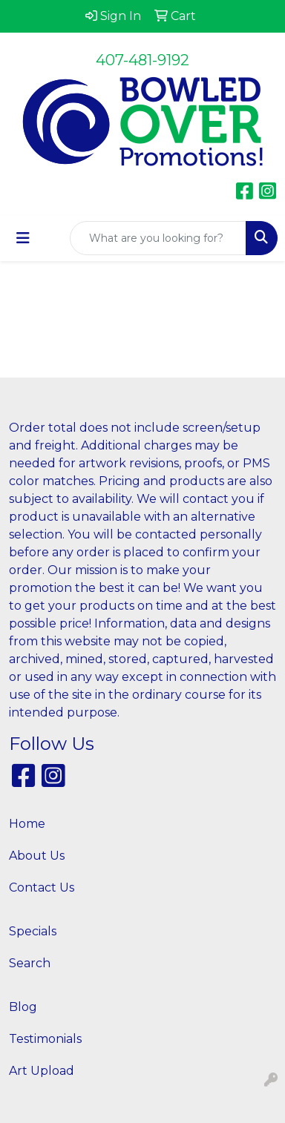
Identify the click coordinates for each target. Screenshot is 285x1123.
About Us (37, 856)
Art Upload (41, 1071)
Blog (23, 1007)
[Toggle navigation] (23, 238)
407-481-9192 (142, 60)
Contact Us (41, 887)
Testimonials (45, 1039)
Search (29, 963)
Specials (32, 931)
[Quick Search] (158, 238)
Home (27, 824)
